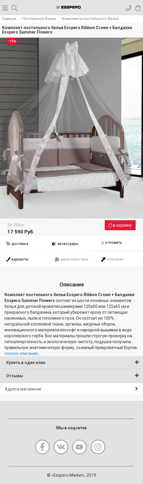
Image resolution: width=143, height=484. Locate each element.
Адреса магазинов (71, 388)
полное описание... (22, 353)
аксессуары (65, 243)
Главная (9, 18)
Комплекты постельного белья (90, 18)
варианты (17, 259)
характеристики (71, 259)
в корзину (120, 225)
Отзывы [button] (72, 375)
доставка (17, 243)
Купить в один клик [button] (72, 362)
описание (112, 259)
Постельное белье (39, 18)
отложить (111, 243)
